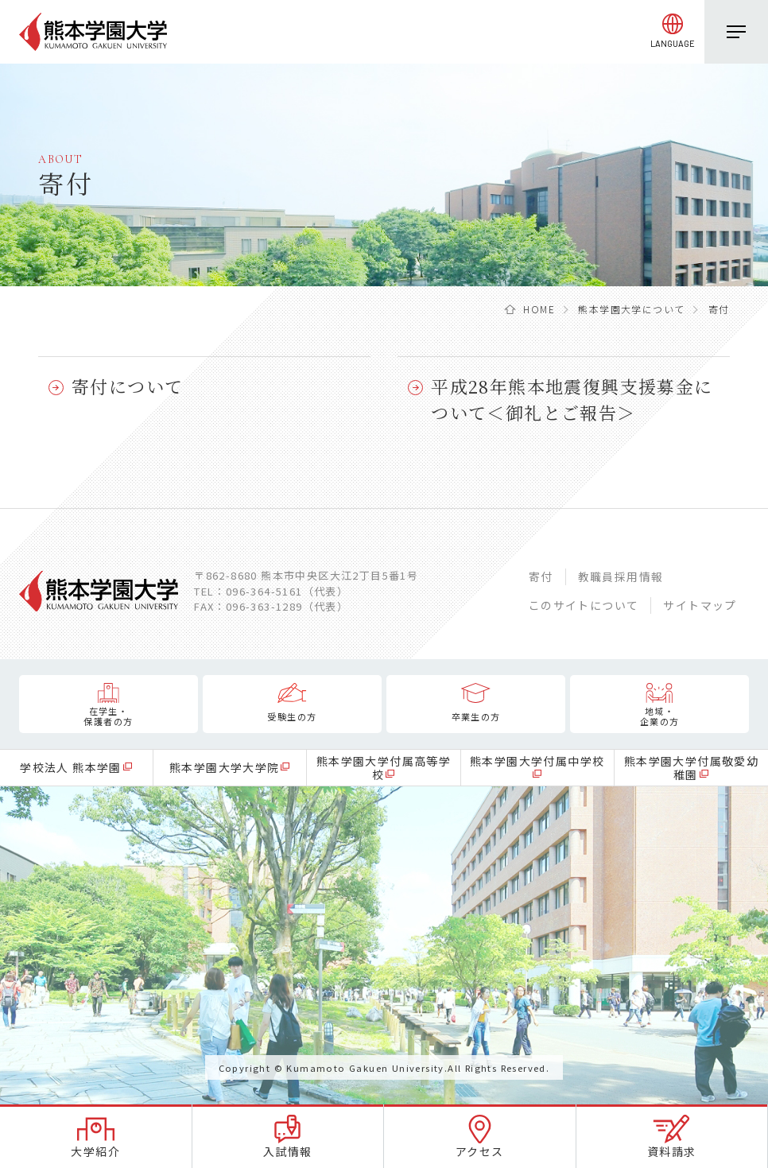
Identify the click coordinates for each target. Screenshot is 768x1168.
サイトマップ (699, 605)
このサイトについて (584, 605)
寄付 (541, 576)
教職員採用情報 (621, 576)
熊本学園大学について (631, 309)
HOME (539, 309)
